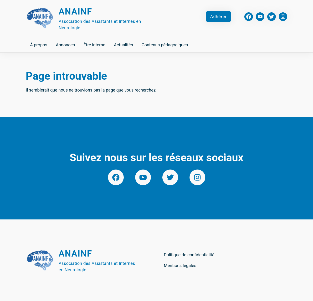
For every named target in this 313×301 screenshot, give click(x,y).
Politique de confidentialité (189, 254)
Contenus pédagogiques (165, 44)
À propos (38, 44)
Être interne (94, 44)
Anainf (75, 12)
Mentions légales (180, 265)
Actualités (123, 44)
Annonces (65, 44)
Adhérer (218, 16)
